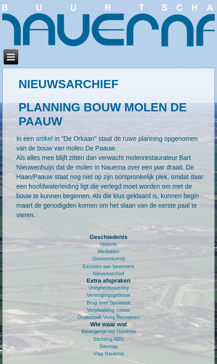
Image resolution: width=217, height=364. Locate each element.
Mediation (109, 251)
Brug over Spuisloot (109, 302)
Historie (108, 244)
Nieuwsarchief (108, 273)
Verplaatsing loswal (108, 310)
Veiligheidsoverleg (108, 287)
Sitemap (108, 346)
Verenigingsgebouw (108, 295)
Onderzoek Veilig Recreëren (108, 317)
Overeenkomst (108, 258)
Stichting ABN (108, 339)
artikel (44, 138)
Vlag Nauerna (108, 353)
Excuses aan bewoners (109, 266)
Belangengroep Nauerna (108, 331)
